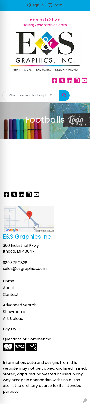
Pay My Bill (12, 329)
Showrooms (14, 312)
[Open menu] (80, 95)
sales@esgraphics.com (45, 25)
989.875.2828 (45, 19)
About (8, 288)
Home (8, 281)
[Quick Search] (31, 95)
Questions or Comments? (27, 339)
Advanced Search (19, 305)
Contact (11, 294)
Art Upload (13, 318)
